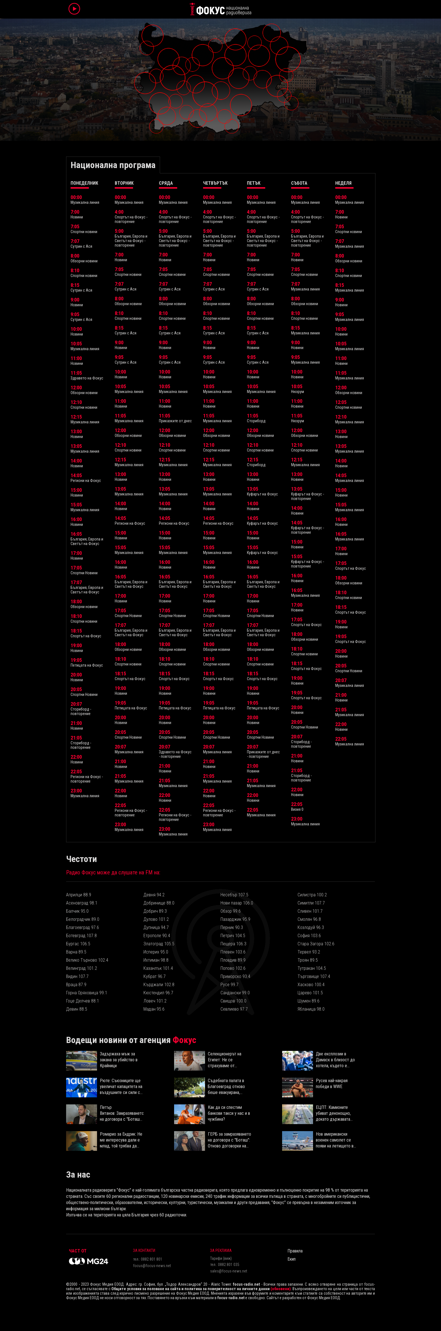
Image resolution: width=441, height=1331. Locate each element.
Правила (295, 1251)
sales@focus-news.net (228, 1271)
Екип (291, 1259)
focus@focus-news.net (152, 1265)
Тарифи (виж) (221, 1258)
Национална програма (113, 165)
